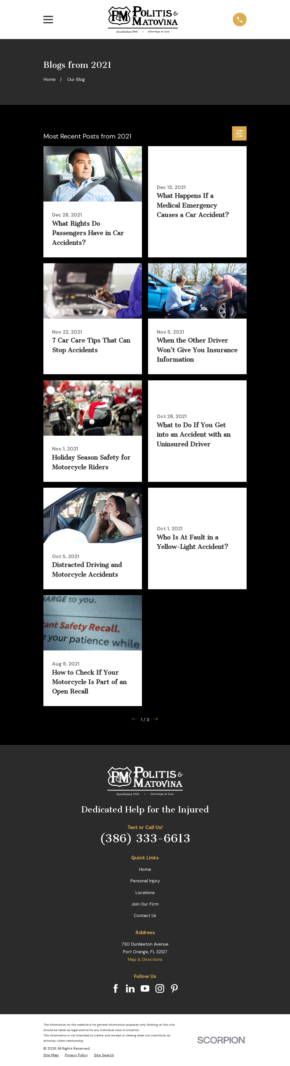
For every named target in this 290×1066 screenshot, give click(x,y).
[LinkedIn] (130, 988)
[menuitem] (51, 1055)
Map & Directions (145, 959)
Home (145, 869)
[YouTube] (145, 988)
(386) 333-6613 (145, 838)
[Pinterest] (174, 988)
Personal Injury (145, 881)
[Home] (143, 19)
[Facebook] (115, 988)
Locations (145, 892)
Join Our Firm (145, 904)
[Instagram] (159, 988)
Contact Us (145, 915)
